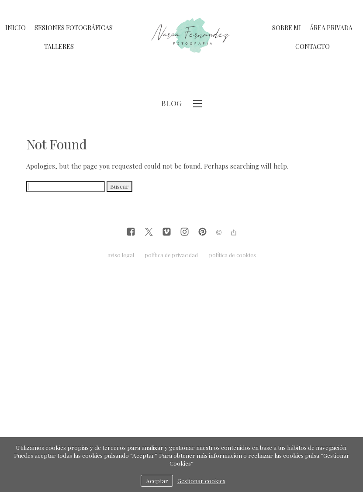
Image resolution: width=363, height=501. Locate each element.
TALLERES (59, 46)
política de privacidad (171, 255)
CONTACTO (312, 46)
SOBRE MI (286, 28)
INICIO (15, 28)
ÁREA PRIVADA (331, 28)
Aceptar (157, 480)
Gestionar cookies (201, 480)
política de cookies (232, 255)
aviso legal (120, 255)
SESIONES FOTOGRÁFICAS (74, 28)
